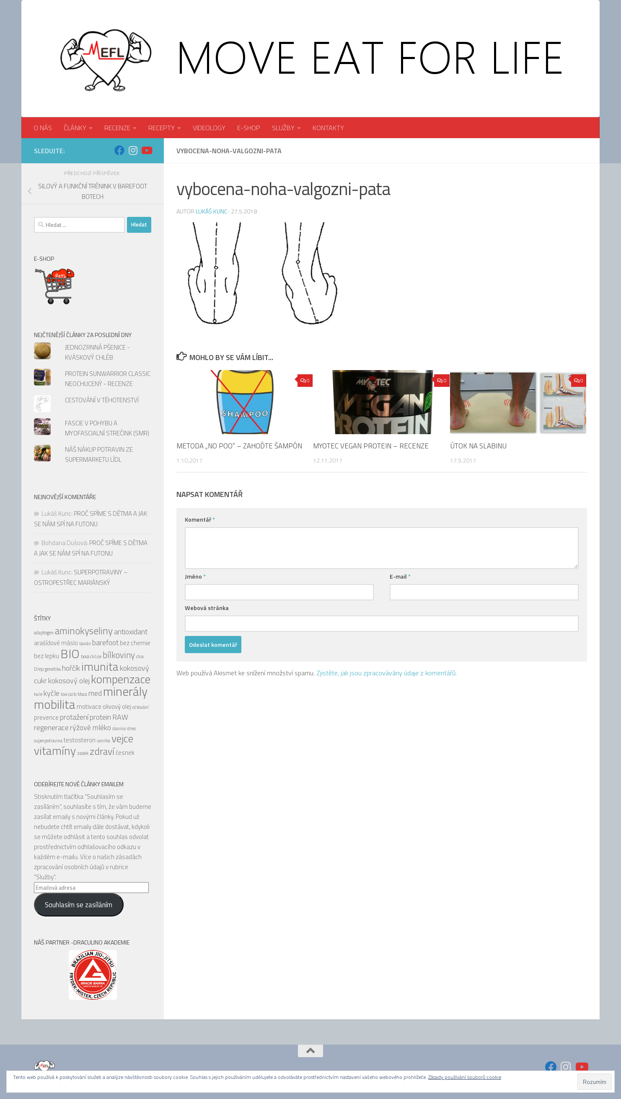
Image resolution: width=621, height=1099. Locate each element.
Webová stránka (207, 607)
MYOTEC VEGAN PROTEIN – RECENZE (371, 445)
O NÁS (43, 128)
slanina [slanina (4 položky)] (119, 728)
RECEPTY (161, 128)
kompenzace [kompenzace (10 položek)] (120, 679)
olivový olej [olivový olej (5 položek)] (117, 706)
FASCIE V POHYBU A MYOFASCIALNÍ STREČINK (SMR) (107, 428)
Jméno (195, 576)
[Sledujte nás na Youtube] (146, 150)
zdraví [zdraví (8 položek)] (102, 751)
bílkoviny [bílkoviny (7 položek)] (119, 655)
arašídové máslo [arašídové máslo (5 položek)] (56, 643)
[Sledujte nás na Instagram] (133, 150)
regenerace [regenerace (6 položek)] (51, 727)
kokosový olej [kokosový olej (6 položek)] (69, 680)
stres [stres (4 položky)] (131, 728)
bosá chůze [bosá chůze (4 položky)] (91, 656)
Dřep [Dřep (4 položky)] (39, 669)
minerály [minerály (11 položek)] (125, 691)
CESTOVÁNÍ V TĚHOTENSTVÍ (102, 400)
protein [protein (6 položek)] (100, 717)
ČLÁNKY (75, 128)
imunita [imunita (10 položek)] (100, 666)
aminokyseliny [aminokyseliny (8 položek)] (84, 630)
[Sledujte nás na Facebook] (119, 150)
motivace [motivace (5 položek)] (89, 706)
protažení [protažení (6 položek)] (74, 717)
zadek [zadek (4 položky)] (82, 753)
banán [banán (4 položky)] (85, 643)
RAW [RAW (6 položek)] (120, 717)
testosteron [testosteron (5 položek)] (80, 740)
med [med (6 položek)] (95, 693)
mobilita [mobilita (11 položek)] (54, 704)
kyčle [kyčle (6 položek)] (52, 693)
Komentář (200, 519)
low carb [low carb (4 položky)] (68, 694)
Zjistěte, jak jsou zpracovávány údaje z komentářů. (386, 673)
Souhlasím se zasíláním (78, 904)
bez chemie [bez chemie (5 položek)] (135, 643)
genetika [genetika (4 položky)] (53, 669)
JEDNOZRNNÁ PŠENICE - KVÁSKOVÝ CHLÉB (97, 352)
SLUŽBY (283, 128)
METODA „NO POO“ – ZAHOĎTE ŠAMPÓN (239, 445)
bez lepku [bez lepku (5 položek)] (46, 656)
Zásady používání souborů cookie (464, 1077)
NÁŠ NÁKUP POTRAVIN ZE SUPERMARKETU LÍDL (99, 454)
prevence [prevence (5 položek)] (46, 717)
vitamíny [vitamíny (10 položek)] (55, 750)
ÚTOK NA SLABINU (478, 445)
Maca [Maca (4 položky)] (82, 694)
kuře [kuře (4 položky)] (38, 694)
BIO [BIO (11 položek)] (70, 653)
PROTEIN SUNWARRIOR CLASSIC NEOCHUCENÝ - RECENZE (107, 379)
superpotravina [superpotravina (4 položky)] (48, 740)
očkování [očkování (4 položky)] (140, 707)
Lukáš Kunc (211, 211)
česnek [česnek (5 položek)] (125, 752)
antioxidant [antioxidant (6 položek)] (130, 631)
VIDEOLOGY (209, 128)
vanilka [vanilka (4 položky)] (103, 740)
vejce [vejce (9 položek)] (122, 738)
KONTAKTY (328, 128)
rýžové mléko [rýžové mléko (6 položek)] (90, 727)
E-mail (400, 576)
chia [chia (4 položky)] (140, 656)
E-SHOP (248, 128)
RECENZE (117, 128)
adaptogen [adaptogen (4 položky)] (44, 632)
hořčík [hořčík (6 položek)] (71, 668)
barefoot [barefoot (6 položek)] (105, 642)
